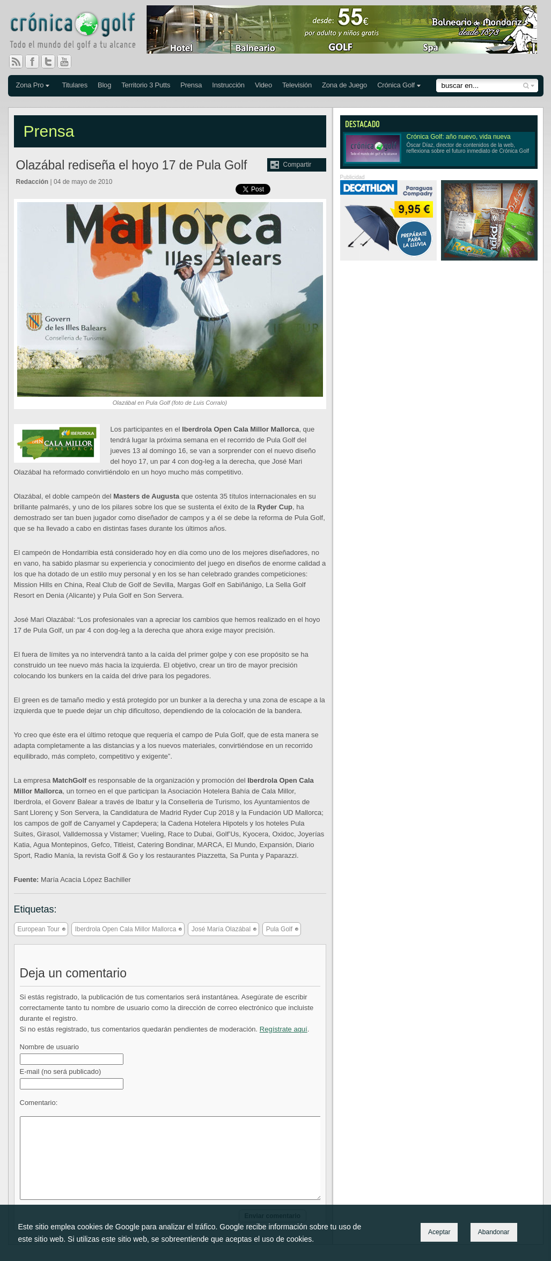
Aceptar (439, 1232)
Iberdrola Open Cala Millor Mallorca (126, 929)
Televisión (297, 85)
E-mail (60, 1071)
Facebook (36, 62)
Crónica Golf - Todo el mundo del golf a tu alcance (80, 32)
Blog (104, 85)
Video (263, 85)
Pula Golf (279, 929)
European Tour (39, 929)
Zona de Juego (344, 85)
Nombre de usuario (49, 1047)
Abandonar (494, 1232)
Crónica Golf (396, 85)
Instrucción (228, 85)
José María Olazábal (221, 929)
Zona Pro (30, 85)
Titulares (74, 85)
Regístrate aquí (283, 1029)
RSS (16, 62)
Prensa (191, 85)
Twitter (52, 62)
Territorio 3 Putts (145, 85)
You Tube (68, 62)
